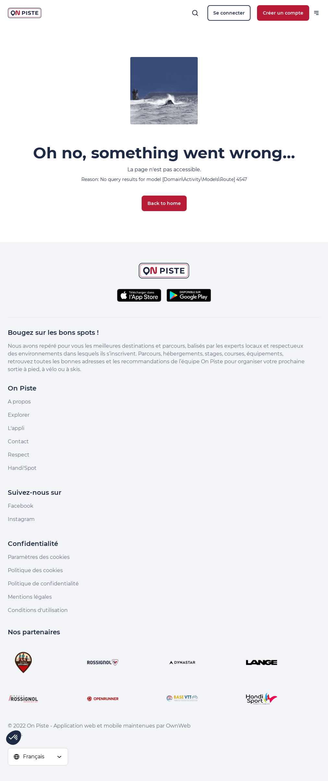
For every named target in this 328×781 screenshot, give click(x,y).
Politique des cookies (35, 570)
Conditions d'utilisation (38, 610)
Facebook (20, 506)
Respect (18, 455)
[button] (13, 737)
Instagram (21, 519)
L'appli (16, 428)
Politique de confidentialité (43, 584)
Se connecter (229, 13)
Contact (18, 441)
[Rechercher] (195, 13)
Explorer (18, 415)
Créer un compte (283, 13)
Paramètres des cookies (39, 557)
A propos (19, 402)
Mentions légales (30, 597)
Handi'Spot (22, 468)
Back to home (164, 203)
